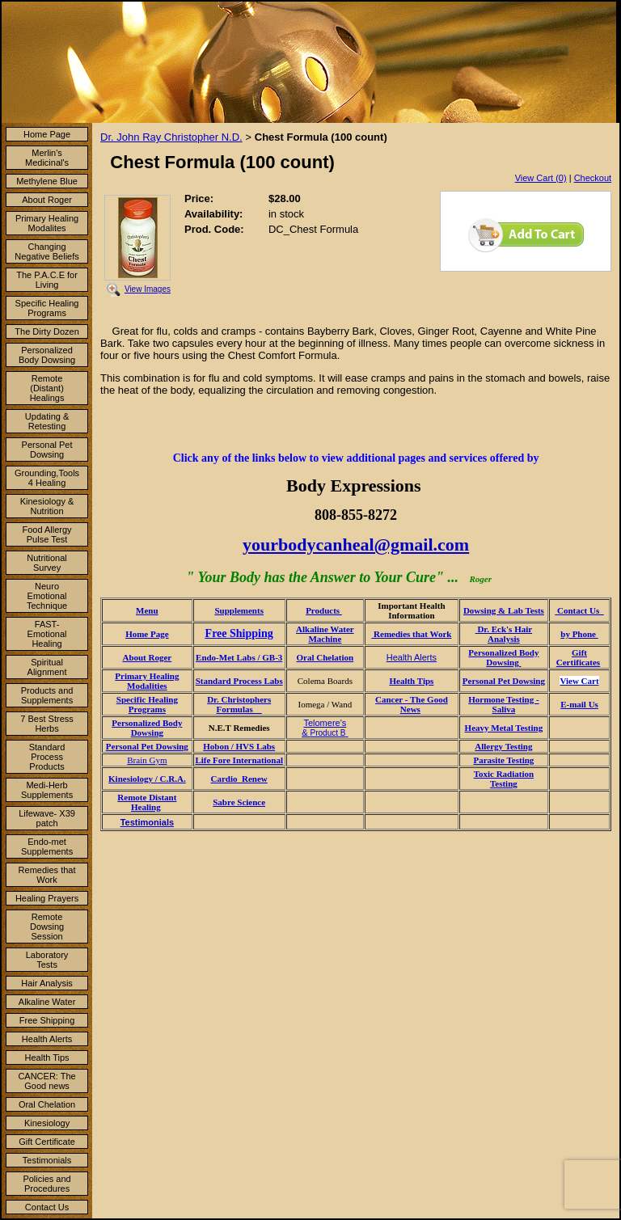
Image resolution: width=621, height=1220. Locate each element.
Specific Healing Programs (47, 308)
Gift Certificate (47, 1141)
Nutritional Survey (47, 562)
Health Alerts (47, 1039)
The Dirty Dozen (46, 331)
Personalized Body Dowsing (47, 355)
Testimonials (47, 1160)
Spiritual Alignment (47, 667)
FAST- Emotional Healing (47, 633)
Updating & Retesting (47, 421)
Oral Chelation (47, 1104)
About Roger (47, 200)
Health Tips (47, 1057)
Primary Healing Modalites (46, 223)
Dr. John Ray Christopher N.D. (171, 137)
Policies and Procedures (46, 1183)
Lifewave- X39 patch (47, 818)
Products (324, 610)
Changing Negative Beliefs (47, 251)
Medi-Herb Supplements (47, 790)
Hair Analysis (47, 983)
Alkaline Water (47, 1002)
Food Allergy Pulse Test (46, 534)
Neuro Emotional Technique (47, 595)
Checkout (592, 178)
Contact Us (47, 1207)
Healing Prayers (46, 898)
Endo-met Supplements (47, 846)
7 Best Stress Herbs (46, 723)
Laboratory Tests (47, 959)
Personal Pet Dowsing (47, 449)
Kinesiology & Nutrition (47, 506)
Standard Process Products (47, 756)
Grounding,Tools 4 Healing (47, 478)
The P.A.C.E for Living (47, 279)
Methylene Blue (47, 181)
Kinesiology (47, 1123)
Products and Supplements (47, 695)
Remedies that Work (47, 874)
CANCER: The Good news (46, 1081)
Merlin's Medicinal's (47, 157)
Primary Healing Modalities (147, 680)
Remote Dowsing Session (47, 926)
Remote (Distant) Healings (47, 388)
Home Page (46, 134)
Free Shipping (47, 1020)
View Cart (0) (541, 178)
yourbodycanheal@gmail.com (356, 544)
